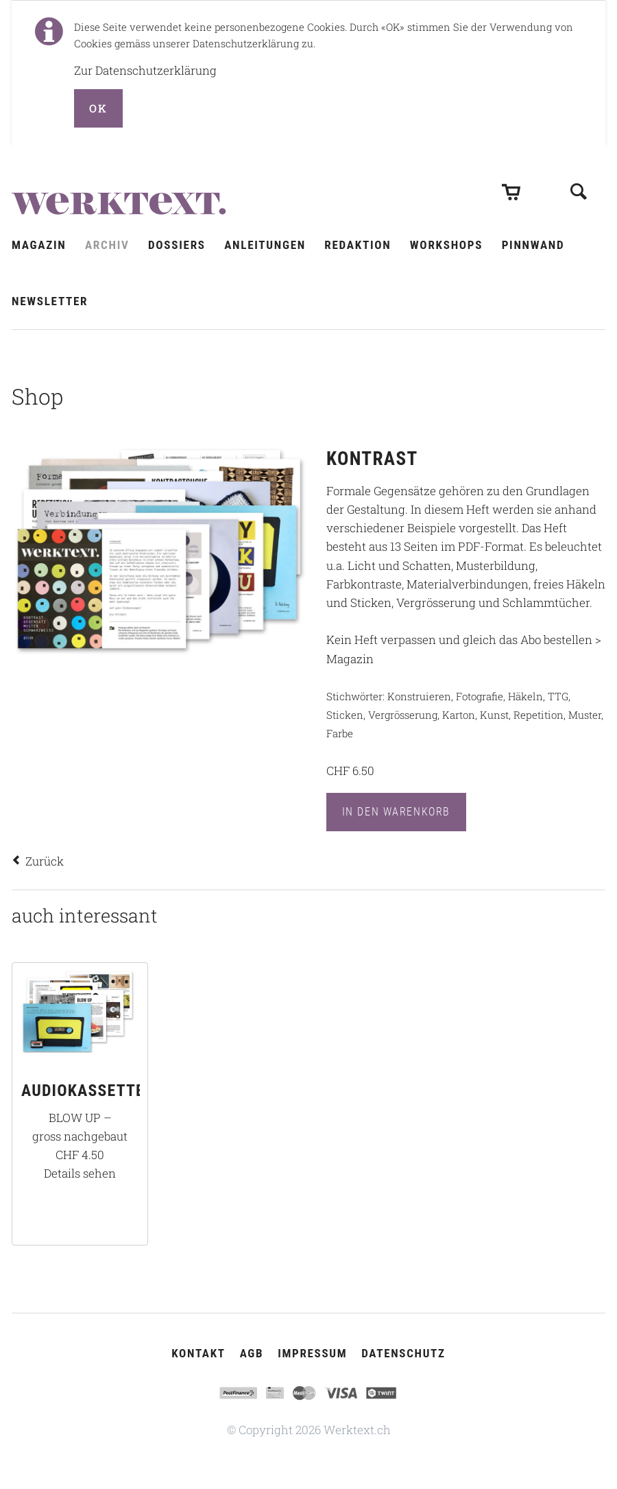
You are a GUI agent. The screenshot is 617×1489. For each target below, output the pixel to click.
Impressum (312, 1353)
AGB (252, 1353)
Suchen (578, 181)
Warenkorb (511, 182)
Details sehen (80, 1173)
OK (98, 108)
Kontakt (198, 1353)
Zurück (44, 861)
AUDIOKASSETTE (83, 1090)
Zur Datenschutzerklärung (145, 70)
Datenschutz (403, 1353)
